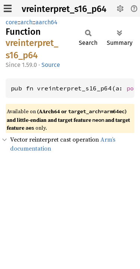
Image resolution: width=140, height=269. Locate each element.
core (12, 22)
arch (26, 22)
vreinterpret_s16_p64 (64, 9)
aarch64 (46, 22)
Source (50, 64)
